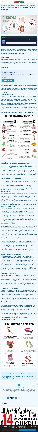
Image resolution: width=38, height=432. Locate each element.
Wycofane (16, 1)
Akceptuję (28, 430)
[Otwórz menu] (36, 2)
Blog (4, 5)
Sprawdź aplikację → (8, 80)
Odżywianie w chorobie (10, 5)
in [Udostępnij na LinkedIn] (13, 398)
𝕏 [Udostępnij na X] (10, 398)
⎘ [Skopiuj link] (15, 398)
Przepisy (22, 1)
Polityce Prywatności (22, 427)
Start (1, 5)
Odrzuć (10, 430)
